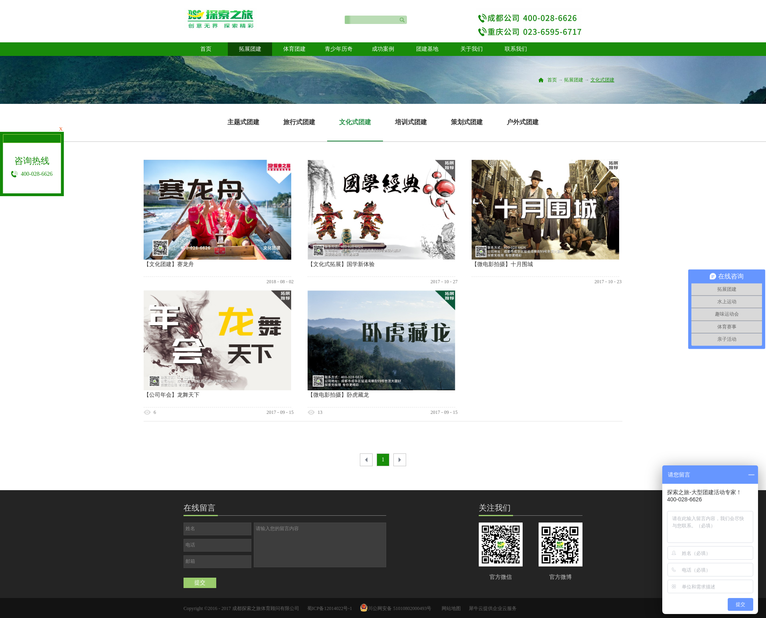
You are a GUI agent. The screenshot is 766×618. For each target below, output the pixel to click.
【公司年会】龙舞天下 (171, 395)
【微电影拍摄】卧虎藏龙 (338, 395)
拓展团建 (573, 80)
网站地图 (450, 608)
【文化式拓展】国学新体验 (341, 264)
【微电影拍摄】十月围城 (502, 264)
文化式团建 (602, 80)
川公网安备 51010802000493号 (399, 608)
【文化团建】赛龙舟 (169, 264)
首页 (205, 49)
